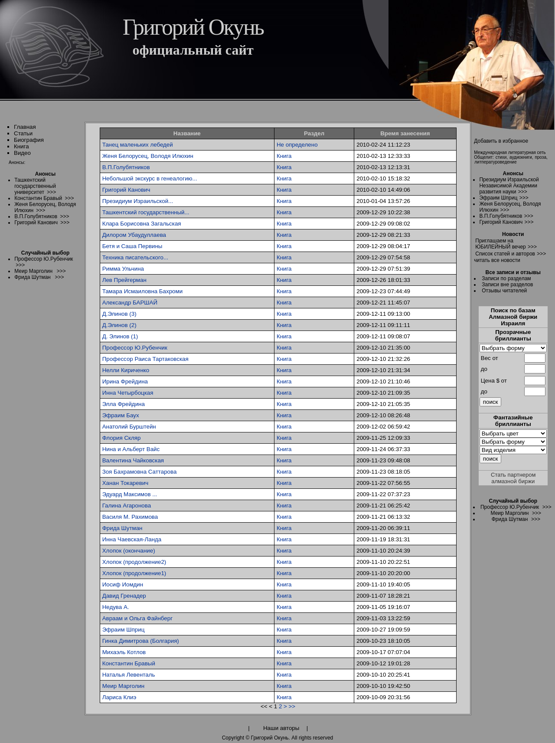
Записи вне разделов (507, 284)
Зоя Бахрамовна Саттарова (139, 471)
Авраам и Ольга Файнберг (137, 618)
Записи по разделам (506, 278)
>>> (522, 192)
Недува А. (115, 607)
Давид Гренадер (124, 595)
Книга (21, 146)
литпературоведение (495, 162)
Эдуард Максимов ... (129, 494)
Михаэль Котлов (124, 652)
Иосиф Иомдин (123, 584)
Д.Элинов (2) (119, 325)
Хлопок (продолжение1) (134, 573)
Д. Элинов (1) (120, 336)
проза (540, 157)
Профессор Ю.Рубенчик (134, 347)
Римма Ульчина (123, 268)
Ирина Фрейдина (125, 381)
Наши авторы (281, 728)
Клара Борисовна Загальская (141, 223)
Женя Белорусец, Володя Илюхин (147, 156)
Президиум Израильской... (137, 201)
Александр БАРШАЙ (129, 302)
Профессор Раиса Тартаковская (145, 359)
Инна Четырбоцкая (127, 393)
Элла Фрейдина (123, 404)
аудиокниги (520, 157)
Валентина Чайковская (133, 460)
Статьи (23, 133)
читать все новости (497, 260)
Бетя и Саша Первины (132, 246)
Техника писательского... (135, 257)
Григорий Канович (126, 190)
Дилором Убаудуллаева (134, 235)
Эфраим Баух (120, 415)
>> (292, 706)
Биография (29, 140)
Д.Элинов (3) (119, 314)
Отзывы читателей (504, 291)
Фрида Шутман (122, 528)
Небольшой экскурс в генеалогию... (149, 178)
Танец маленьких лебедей (137, 144)
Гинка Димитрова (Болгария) (140, 641)
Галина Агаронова (126, 505)
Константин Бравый (128, 663)
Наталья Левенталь (128, 674)
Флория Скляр (121, 438)
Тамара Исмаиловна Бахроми (142, 291)
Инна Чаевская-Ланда (132, 539)
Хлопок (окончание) (128, 550)
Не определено (297, 144)
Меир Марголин (123, 686)
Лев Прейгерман (124, 280)
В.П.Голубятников (126, 167)
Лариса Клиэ (119, 697)
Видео (22, 153)
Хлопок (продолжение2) (134, 562)
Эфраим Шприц (123, 629)
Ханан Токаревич (125, 483)
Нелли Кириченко (125, 370)
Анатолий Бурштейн (129, 426)
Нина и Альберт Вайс (131, 449)
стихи (501, 157)
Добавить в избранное (501, 141)
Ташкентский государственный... (145, 212)
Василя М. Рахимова (130, 517)
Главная (25, 127)
